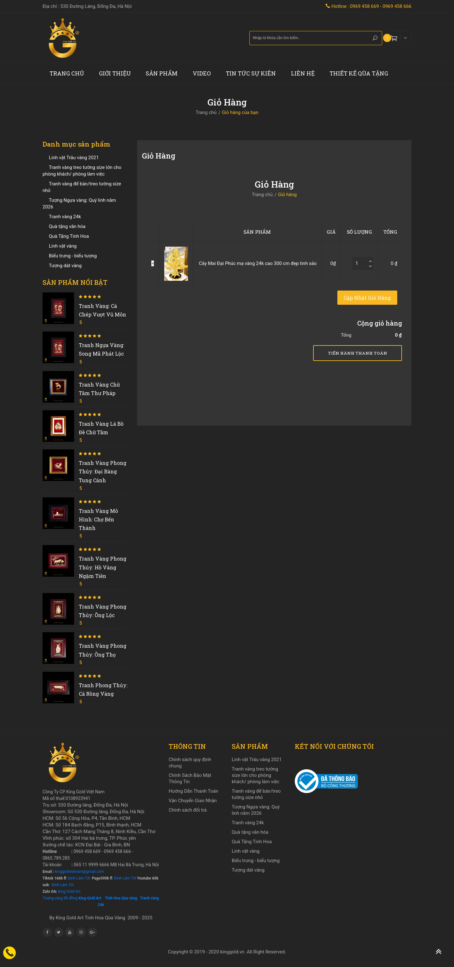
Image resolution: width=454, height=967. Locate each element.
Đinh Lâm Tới (78, 878)
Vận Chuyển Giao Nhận (193, 800)
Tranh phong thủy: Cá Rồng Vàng (103, 689)
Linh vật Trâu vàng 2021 (74, 157)
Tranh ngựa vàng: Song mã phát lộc (101, 349)
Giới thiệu (115, 73)
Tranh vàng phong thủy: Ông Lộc (102, 610)
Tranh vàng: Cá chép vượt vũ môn (102, 310)
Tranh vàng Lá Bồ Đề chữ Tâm (101, 427)
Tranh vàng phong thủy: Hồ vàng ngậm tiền (102, 567)
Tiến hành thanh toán (357, 353)
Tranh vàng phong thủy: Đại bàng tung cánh (102, 471)
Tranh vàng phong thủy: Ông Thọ (102, 650)
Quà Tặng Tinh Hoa (69, 236)
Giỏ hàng (287, 194)
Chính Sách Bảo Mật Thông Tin (190, 778)
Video (202, 73)
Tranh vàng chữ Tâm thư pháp (99, 388)
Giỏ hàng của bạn (240, 112)
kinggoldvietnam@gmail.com (79, 871)
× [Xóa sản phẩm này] (152, 263)
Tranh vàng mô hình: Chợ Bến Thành (98, 519)
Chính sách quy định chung (190, 763)
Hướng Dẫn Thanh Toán (193, 791)
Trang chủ (66, 73)
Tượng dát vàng (65, 265)
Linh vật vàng (63, 246)
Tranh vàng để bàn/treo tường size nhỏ (256, 794)
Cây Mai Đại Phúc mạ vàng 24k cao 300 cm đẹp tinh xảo (258, 263)
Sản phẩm (162, 73)
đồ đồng (71, 898)
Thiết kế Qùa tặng (358, 73)
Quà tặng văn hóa (67, 226)
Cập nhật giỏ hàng (367, 297)
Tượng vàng (53, 898)
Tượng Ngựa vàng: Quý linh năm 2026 (256, 810)
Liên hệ (303, 73)
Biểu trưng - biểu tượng (73, 256)
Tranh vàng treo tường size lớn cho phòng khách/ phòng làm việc (255, 775)
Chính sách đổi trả (188, 810)
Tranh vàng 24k (65, 216)
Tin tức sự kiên (251, 73)
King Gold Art (69, 891)
